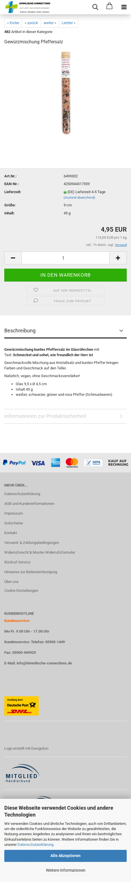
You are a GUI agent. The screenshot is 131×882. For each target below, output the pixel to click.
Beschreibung (20, 330)
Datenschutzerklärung (35, 844)
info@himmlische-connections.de (44, 663)
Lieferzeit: (12, 192)
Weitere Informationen (65, 870)
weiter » (50, 23)
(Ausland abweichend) (79, 197)
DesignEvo (39, 748)
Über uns (11, 581)
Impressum (13, 513)
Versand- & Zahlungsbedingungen (31, 542)
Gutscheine (13, 523)
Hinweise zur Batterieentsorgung (30, 572)
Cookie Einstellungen (21, 590)
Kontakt (10, 533)
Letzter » (68, 23)
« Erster (13, 23)
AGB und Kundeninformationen (29, 503)
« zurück (31, 23)
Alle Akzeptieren (65, 855)
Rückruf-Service (17, 562)
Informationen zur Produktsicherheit (45, 416)
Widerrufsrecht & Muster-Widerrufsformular (39, 552)
